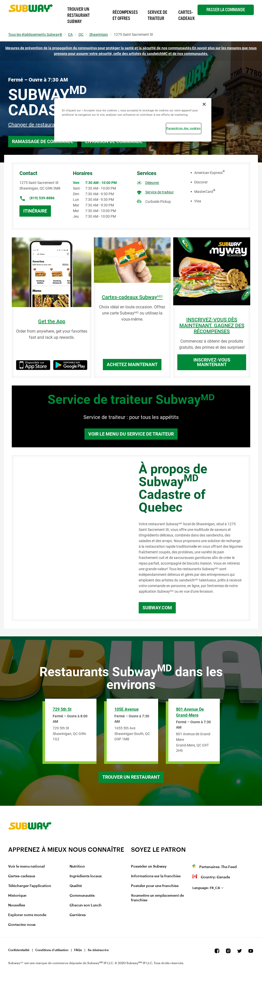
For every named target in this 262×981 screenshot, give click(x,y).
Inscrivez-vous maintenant (211, 362)
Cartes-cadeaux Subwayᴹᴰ (132, 297)
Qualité (76, 886)
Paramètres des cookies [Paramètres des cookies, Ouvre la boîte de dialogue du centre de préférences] (183, 128)
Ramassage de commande (42, 141)
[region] (132, 120)
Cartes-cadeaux (21, 876)
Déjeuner (152, 183)
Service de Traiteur (157, 15)
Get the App (51, 321)
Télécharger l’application (29, 886)
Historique (17, 895)
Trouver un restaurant (131, 777)
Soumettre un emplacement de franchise (157, 898)
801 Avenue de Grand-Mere (190, 712)
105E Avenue (126, 709)
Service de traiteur (159, 192)
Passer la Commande (225, 9)
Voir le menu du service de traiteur (131, 434)
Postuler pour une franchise (155, 886)
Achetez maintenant (132, 364)
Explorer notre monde (27, 915)
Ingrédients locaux (86, 876)
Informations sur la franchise (156, 876)
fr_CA (206, 888)
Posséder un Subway (149, 866)
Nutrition (77, 866)
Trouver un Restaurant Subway (78, 15)
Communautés (82, 895)
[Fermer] (204, 104)
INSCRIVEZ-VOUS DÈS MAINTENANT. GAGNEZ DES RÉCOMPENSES (211, 325)
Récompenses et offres (125, 15)
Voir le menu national (26, 866)
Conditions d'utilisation (51, 950)
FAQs (78, 950)
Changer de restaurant (33, 125)
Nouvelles (16, 905)
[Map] (69, 538)
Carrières (78, 915)
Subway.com (157, 607)
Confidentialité (18, 950)
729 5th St (62, 709)
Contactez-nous (22, 925)
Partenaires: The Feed (218, 867)
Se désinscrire (98, 950)
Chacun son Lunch (86, 905)
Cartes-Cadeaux (186, 15)
